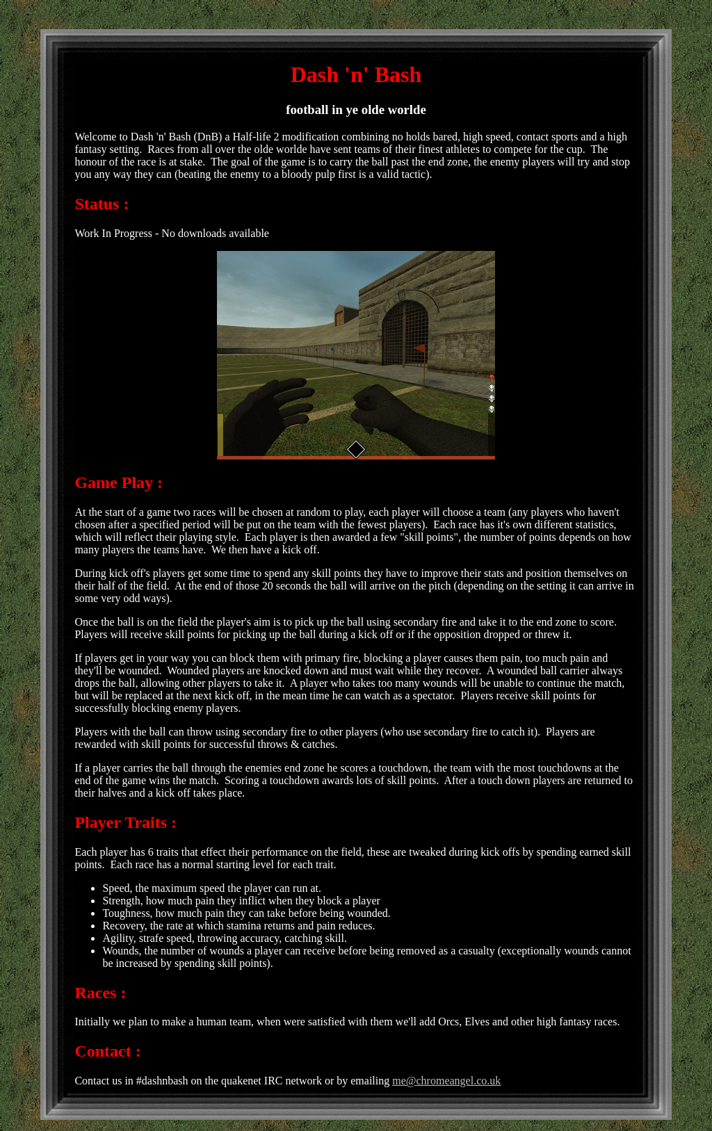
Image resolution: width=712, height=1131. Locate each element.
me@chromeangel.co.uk (446, 1081)
